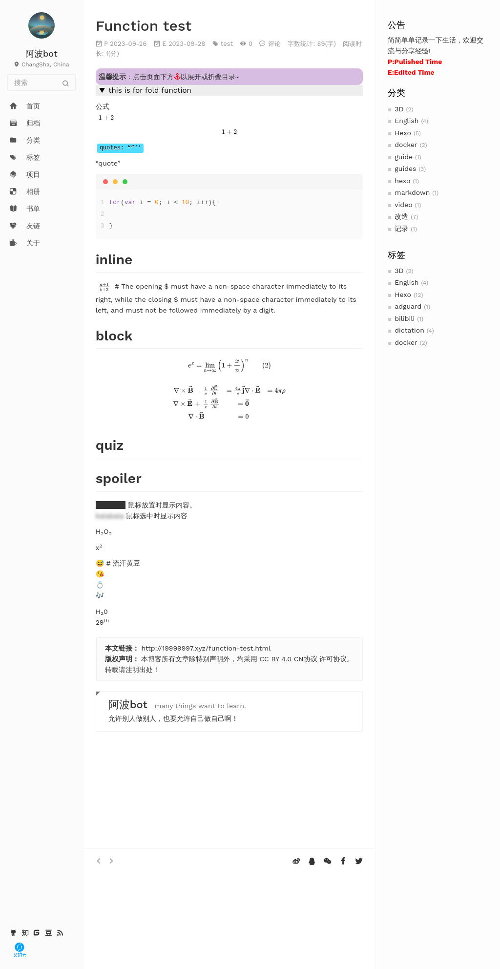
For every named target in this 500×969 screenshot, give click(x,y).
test (227, 43)
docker (406, 144)
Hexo (403, 133)
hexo (402, 181)
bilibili (405, 318)
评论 (274, 43)
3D (399, 109)
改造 (401, 216)
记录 (401, 228)
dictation (409, 330)
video (403, 205)
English (406, 121)
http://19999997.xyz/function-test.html (206, 648)
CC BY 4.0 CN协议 (288, 659)
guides (405, 168)
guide (404, 157)
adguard (408, 306)
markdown (412, 192)
